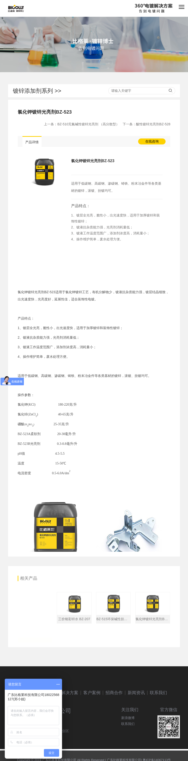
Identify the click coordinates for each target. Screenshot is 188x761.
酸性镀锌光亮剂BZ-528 (153, 124)
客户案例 (91, 714)
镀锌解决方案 (65, 714)
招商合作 (114, 714)
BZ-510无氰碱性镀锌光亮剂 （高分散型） (88, 124)
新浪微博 (128, 733)
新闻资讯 (136, 714)
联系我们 (158, 714)
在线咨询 (152, 141)
